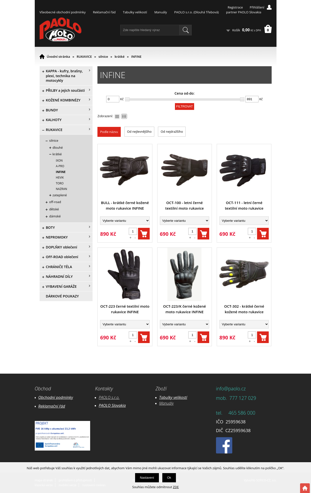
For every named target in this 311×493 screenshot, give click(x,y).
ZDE (176, 487)
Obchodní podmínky (55, 397)
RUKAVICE (84, 56)
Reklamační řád (104, 12)
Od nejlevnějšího (139, 131)
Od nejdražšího (172, 131)
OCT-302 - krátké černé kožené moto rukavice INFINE (244, 309)
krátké (120, 56)
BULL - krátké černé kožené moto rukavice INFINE (125, 205)
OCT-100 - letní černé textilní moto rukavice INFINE (184, 205)
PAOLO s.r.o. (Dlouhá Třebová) (196, 12)
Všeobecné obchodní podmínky (63, 12)
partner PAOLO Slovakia (243, 12)
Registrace (235, 7)
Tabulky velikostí (135, 12)
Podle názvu (109, 132)
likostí (182, 397)
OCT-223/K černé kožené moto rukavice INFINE (184, 309)
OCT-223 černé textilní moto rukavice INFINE (124, 309)
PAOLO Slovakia (112, 405)
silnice (103, 56)
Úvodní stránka (58, 56)
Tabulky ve (168, 397)
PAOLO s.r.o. (109, 397)
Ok (169, 477)
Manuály (160, 12)
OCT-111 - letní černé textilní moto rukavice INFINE (244, 205)
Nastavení (147, 477)
